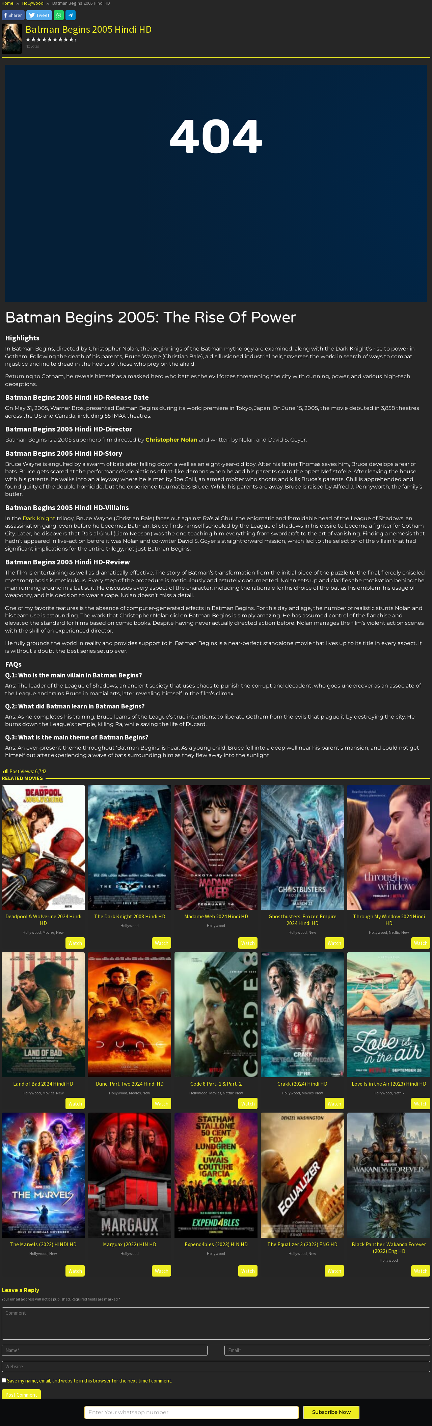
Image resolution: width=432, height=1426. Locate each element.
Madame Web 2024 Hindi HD (216, 916)
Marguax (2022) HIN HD (129, 1244)
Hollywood (32, 932)
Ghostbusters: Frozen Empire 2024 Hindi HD (302, 919)
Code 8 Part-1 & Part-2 (216, 1083)
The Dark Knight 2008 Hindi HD (129, 916)
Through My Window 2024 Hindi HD (389, 919)
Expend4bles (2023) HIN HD (216, 1244)
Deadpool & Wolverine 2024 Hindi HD (43, 919)
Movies (48, 932)
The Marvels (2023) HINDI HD (43, 1244)
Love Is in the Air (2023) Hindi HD (389, 1083)
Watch (75, 943)
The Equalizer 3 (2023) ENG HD (302, 1244)
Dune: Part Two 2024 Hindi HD (130, 1083)
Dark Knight (39, 518)
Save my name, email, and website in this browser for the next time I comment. (89, 1380)
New (60, 932)
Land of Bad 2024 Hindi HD (43, 1083)
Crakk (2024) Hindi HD (302, 1083)
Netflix (394, 932)
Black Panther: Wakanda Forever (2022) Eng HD (389, 1247)
